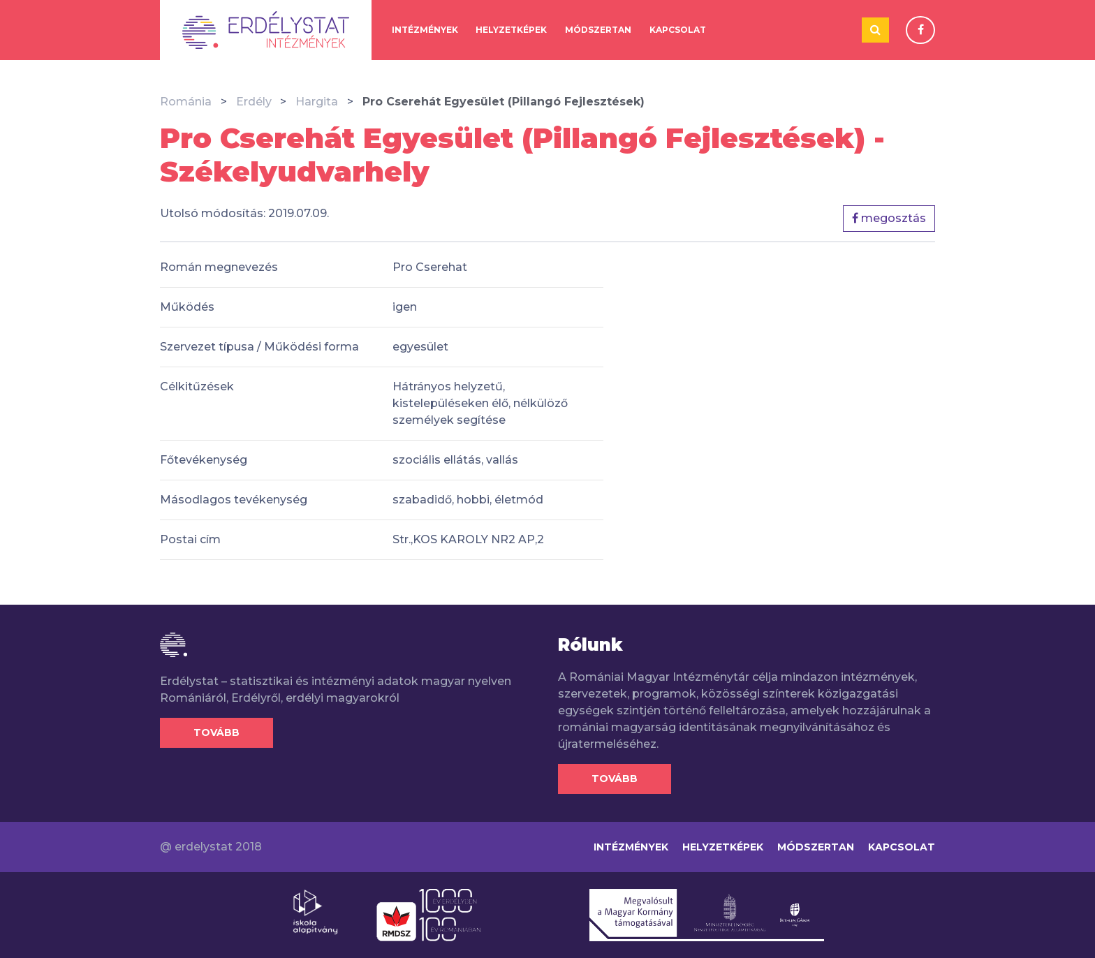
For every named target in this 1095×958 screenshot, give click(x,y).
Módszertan (598, 29)
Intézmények (425, 29)
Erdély (254, 101)
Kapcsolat (677, 29)
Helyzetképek (511, 29)
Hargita (316, 101)
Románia (186, 101)
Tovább (216, 732)
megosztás (889, 218)
